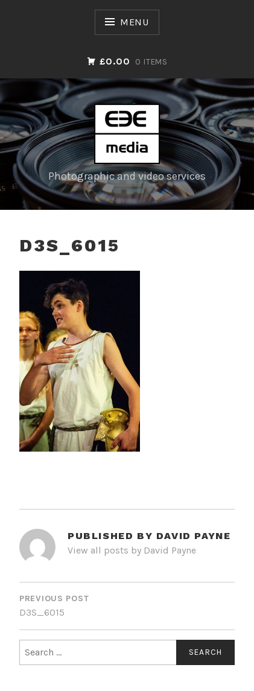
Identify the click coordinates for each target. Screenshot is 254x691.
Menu (134, 22)
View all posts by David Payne (132, 550)
